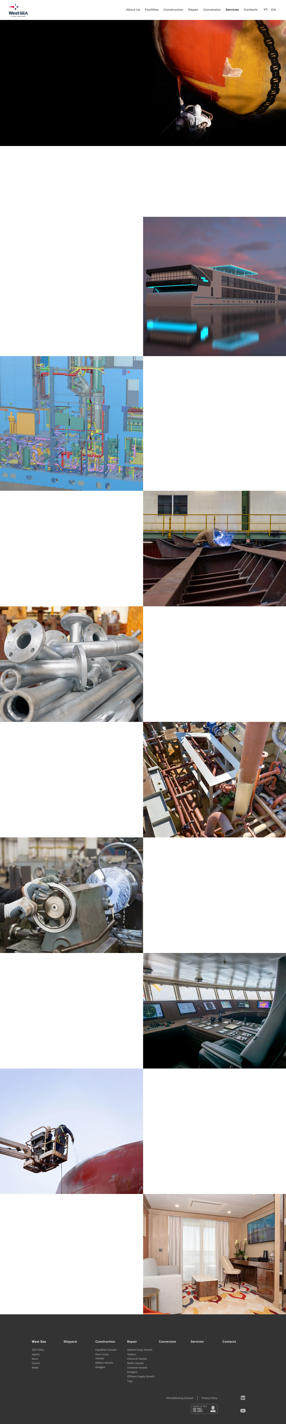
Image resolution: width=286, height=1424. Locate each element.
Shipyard (70, 1342)
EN (273, 9)
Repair (193, 9)
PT (266, 9)
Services (232, 9)
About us (133, 9)
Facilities (152, 9)
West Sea (39, 1342)
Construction (173, 9)
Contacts (251, 9)
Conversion (212, 9)
